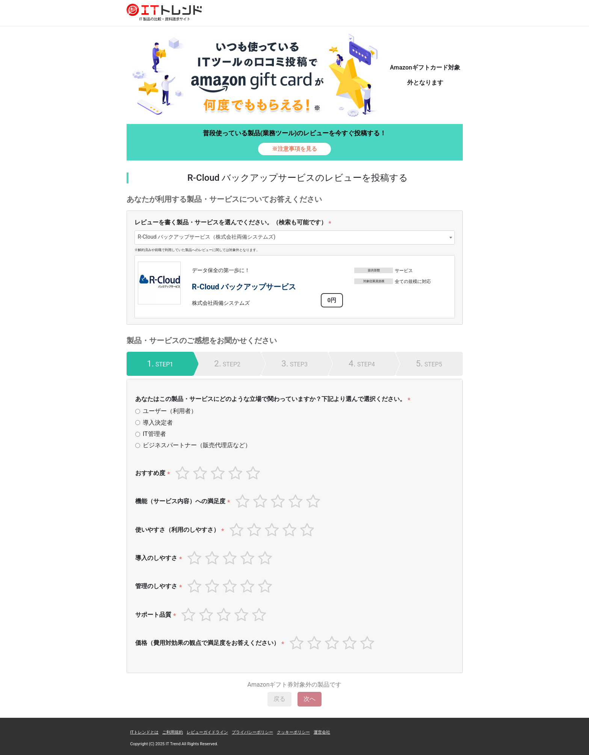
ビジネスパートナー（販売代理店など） (197, 445)
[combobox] (294, 237)
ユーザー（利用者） (170, 411)
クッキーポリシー (293, 732)
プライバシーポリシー (252, 732)
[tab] (160, 364)
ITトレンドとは (144, 732)
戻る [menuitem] (279, 698)
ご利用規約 (172, 732)
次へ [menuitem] (310, 698)
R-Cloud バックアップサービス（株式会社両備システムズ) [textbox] (207, 237)
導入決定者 (158, 422)
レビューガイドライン (207, 732)
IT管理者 (154, 433)
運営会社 (322, 732)
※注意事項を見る (294, 148)
